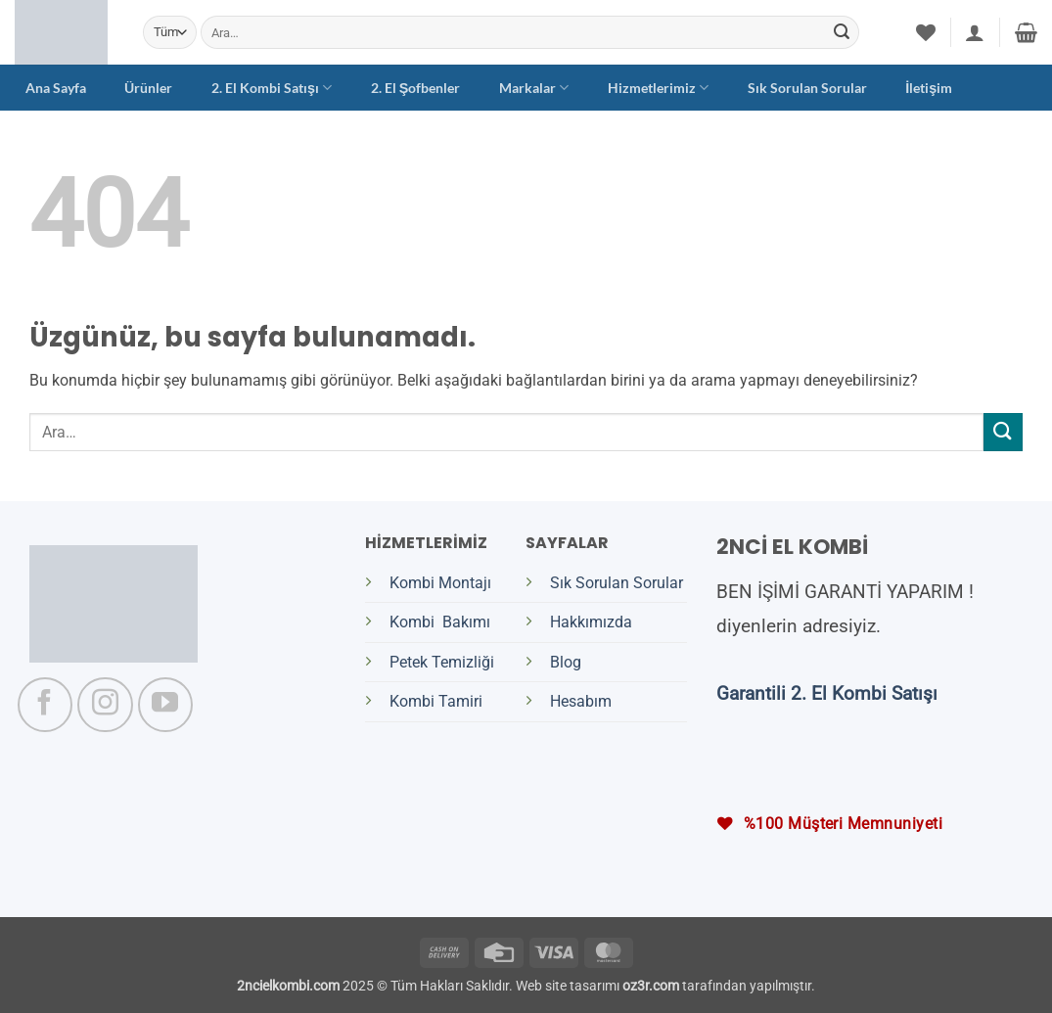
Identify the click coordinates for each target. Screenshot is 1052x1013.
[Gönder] (841, 32)
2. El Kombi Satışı (271, 87)
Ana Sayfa (55, 87)
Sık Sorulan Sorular (807, 87)
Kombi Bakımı (439, 622)
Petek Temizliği (441, 662)
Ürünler (148, 87)
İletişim (928, 87)
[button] (974, 32)
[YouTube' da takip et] (165, 704)
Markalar (534, 87)
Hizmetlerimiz (658, 87)
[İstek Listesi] (926, 32)
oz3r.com (650, 986)
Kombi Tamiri (435, 701)
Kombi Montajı (440, 583)
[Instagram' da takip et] (104, 704)
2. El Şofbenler (416, 87)
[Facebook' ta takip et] (45, 704)
